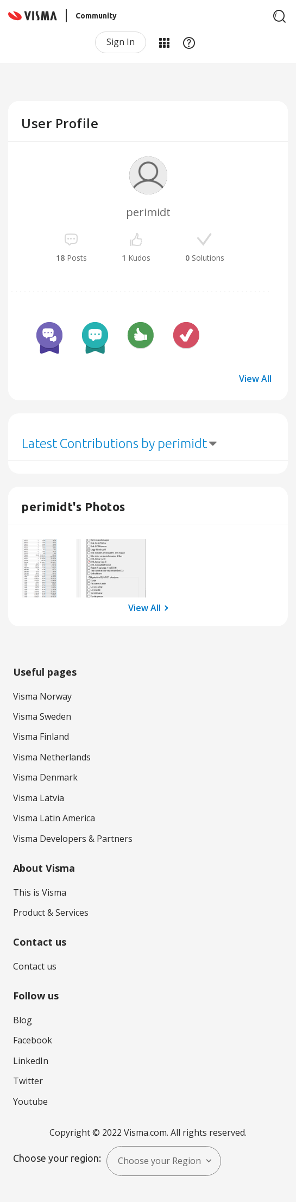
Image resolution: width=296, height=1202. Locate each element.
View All (255, 379)
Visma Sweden (42, 716)
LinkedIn (30, 1061)
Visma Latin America (54, 818)
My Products (164, 42)
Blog (22, 1020)
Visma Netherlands (52, 757)
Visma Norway (42, 696)
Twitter (28, 1081)
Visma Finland (41, 736)
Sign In (120, 42)
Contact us (34, 966)
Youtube (30, 1101)
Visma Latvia (38, 798)
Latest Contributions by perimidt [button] (114, 443)
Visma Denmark (45, 777)
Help (189, 42)
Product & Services (51, 912)
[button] (51, 568)
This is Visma (39, 892)
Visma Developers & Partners (73, 839)
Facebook (32, 1040)
